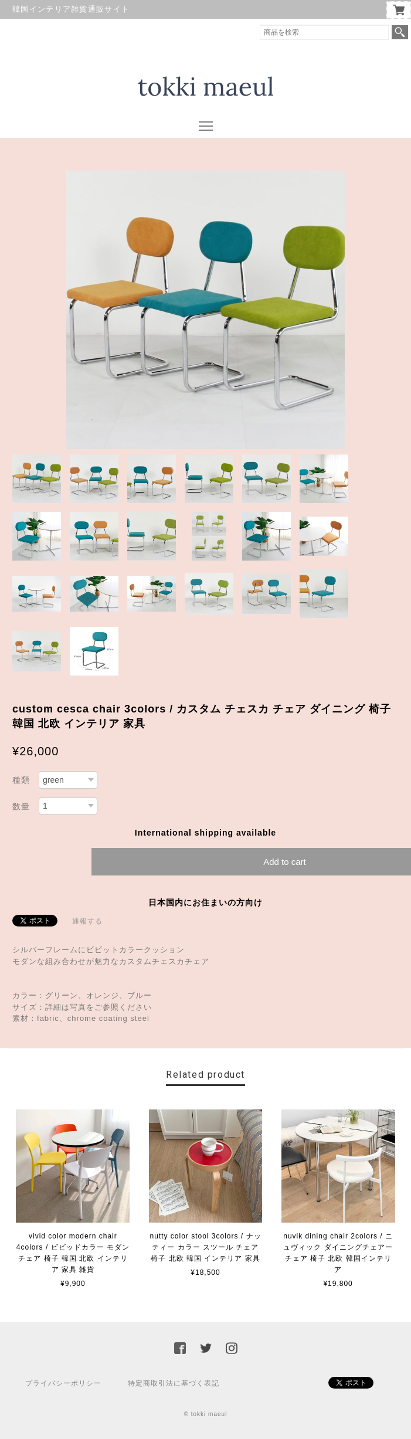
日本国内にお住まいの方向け (205, 902)
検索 (400, 32)
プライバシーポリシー (63, 1383)
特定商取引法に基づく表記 (173, 1383)
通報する (87, 921)
